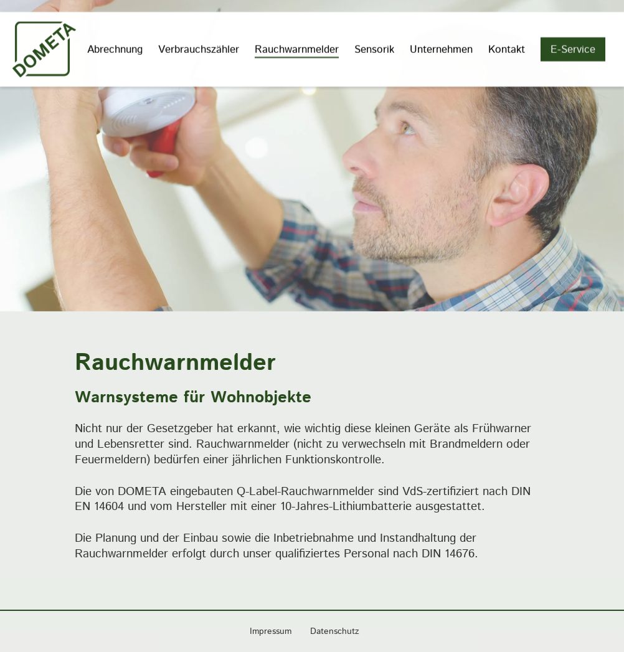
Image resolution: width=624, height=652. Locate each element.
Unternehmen (441, 48)
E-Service (573, 48)
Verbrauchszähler (198, 48)
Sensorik (374, 48)
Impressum (270, 631)
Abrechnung (115, 48)
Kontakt (506, 48)
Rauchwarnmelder (297, 48)
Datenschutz (334, 631)
